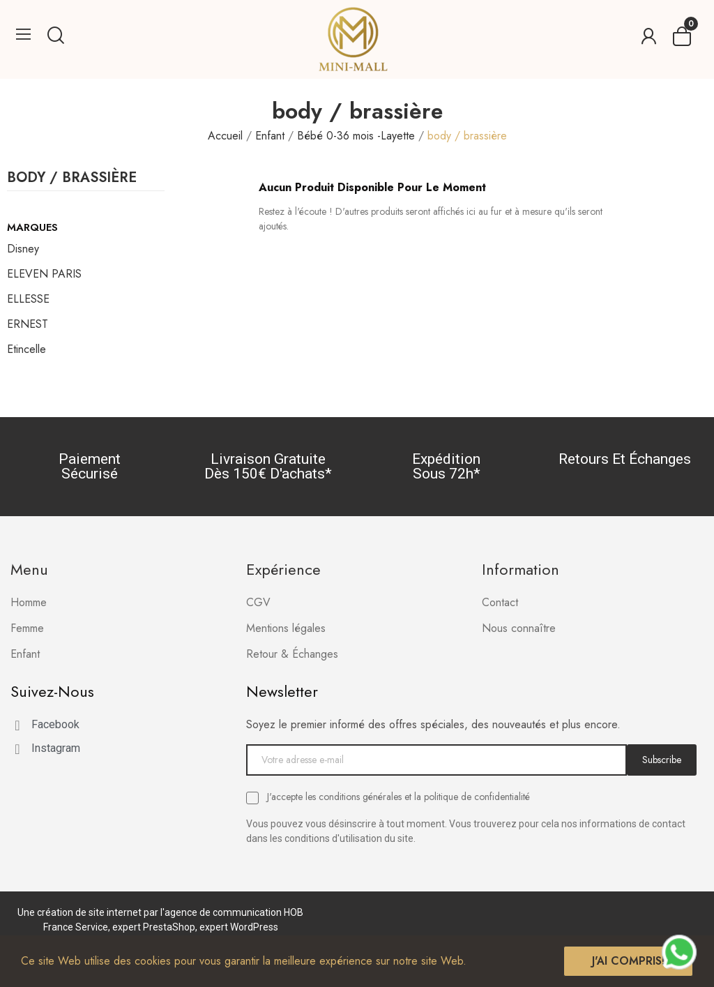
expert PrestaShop (153, 927)
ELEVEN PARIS (44, 274)
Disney (23, 249)
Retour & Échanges (292, 654)
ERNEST (27, 324)
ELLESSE (28, 299)
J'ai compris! (628, 961)
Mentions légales (286, 628)
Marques (32, 227)
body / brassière (72, 179)
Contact (500, 602)
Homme (28, 602)
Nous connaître (519, 628)
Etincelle (26, 349)
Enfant (25, 654)
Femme (27, 628)
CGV (258, 602)
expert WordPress (238, 927)
